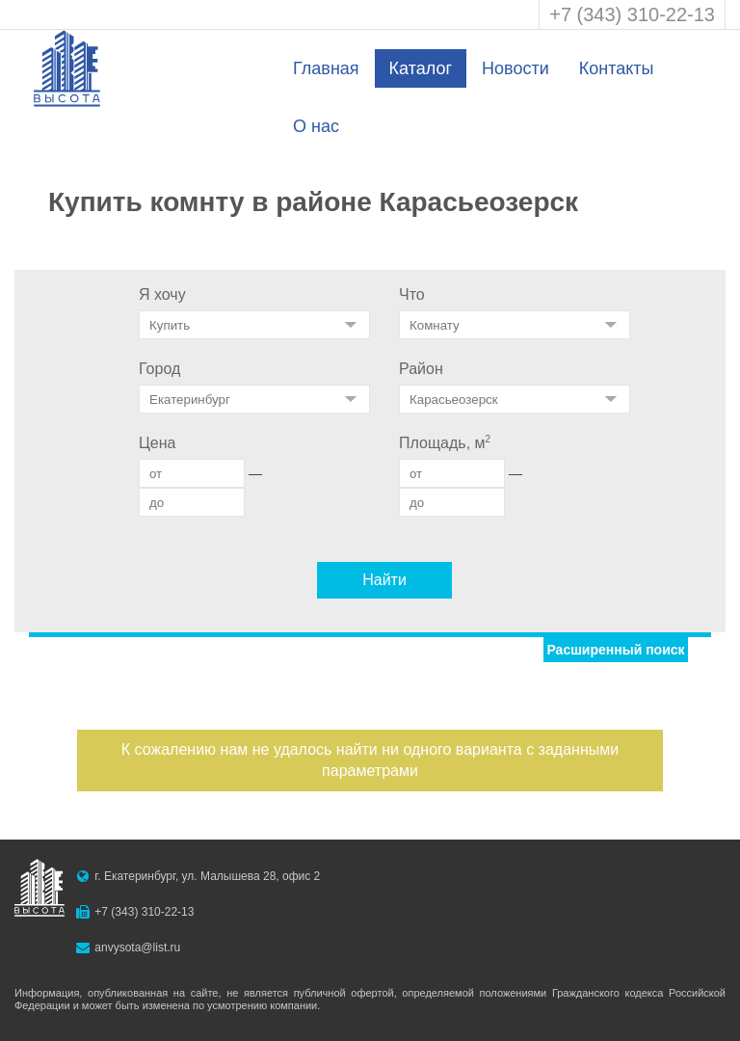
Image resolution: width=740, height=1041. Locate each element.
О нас (316, 126)
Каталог (420, 68)
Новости (515, 68)
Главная (326, 68)
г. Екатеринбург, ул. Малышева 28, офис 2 (207, 876)
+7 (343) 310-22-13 (632, 14)
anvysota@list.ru (137, 947)
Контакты (616, 68)
